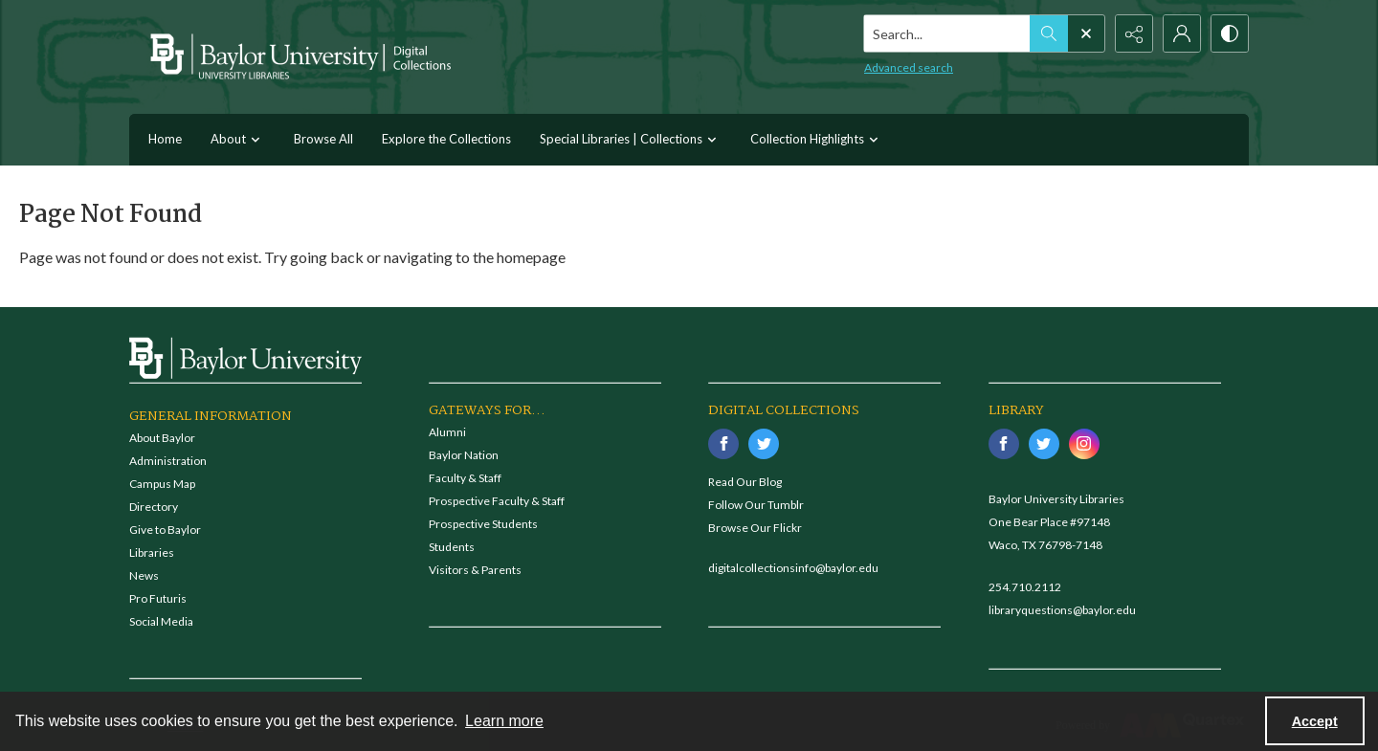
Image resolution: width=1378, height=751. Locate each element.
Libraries (151, 552)
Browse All (323, 138)
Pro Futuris (158, 598)
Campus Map (162, 483)
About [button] (238, 140)
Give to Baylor (165, 529)
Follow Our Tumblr (756, 504)
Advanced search (908, 67)
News (144, 575)
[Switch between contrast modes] (1229, 33)
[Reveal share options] (1134, 33)
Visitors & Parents (475, 570)
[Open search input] (1086, 33)
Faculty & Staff (465, 478)
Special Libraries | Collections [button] (631, 140)
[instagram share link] (1084, 444)
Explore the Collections (446, 138)
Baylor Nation (464, 455)
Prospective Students (483, 524)
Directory (153, 506)
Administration (168, 460)
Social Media (161, 621)
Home (165, 138)
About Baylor (162, 438)
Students (452, 547)
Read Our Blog (745, 482)
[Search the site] (947, 33)
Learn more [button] (504, 721)
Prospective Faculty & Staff (497, 501)
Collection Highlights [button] (816, 140)
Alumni (447, 432)
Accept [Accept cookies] (1315, 721)
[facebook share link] (723, 444)
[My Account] (1182, 33)
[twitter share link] (763, 444)
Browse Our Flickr (755, 527)
